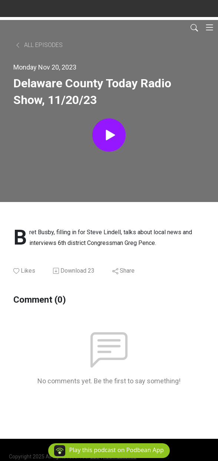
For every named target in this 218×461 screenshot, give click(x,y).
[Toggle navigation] (209, 27)
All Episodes (39, 44)
